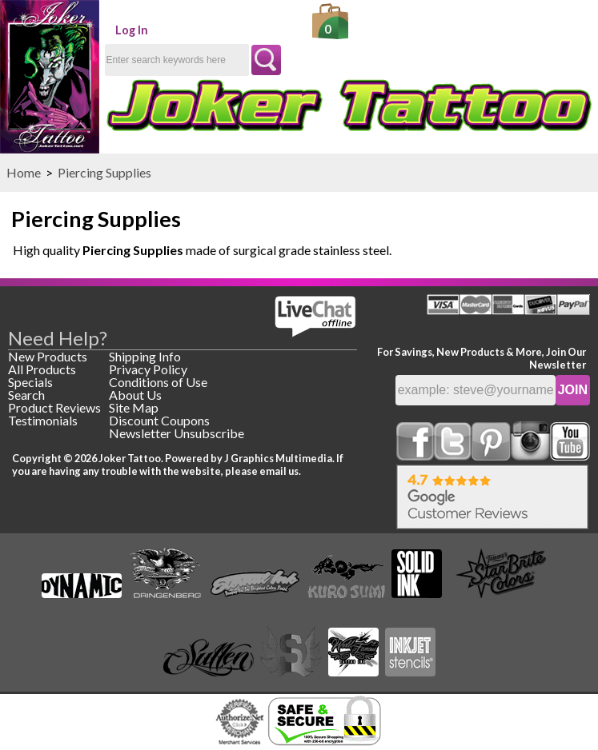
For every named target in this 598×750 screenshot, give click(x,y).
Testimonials (43, 420)
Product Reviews (54, 407)
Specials (30, 381)
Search (26, 394)
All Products (42, 369)
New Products (47, 356)
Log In (131, 30)
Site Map (134, 407)
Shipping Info (145, 356)
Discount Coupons (159, 420)
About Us (135, 394)
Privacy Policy (148, 369)
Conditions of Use (158, 381)
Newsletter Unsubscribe (176, 433)
